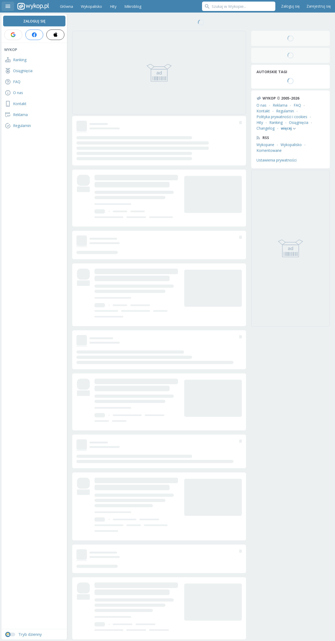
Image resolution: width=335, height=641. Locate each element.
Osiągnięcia (298, 122)
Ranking (276, 122)
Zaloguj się (290, 6)
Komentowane (269, 150)
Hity (259, 122)
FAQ (297, 105)
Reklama (280, 105)
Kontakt (263, 110)
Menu (8, 6)
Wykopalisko (291, 144)
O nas (261, 105)
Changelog (265, 128)
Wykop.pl (33, 6)
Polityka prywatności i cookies (281, 116)
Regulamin (285, 110)
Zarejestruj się (318, 6)
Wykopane (265, 144)
